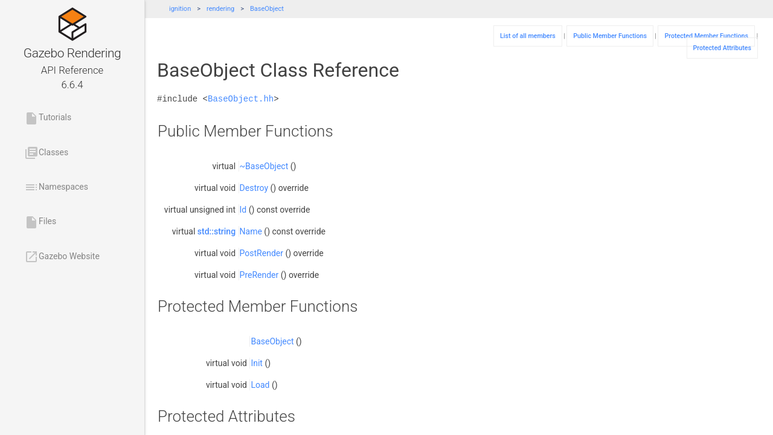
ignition (180, 9)
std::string (216, 231)
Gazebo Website (62, 257)
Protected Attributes (722, 48)
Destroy (254, 188)
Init (257, 363)
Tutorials (47, 118)
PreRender (259, 275)
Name (251, 231)
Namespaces (56, 187)
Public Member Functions (610, 36)
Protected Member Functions (706, 36)
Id (243, 209)
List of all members (528, 36)
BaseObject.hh (241, 99)
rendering (220, 9)
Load (260, 385)
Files (40, 222)
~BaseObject (264, 166)
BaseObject (267, 9)
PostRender (261, 253)
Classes (46, 153)
